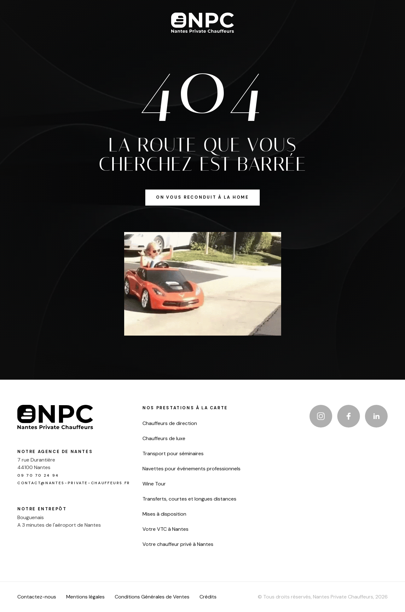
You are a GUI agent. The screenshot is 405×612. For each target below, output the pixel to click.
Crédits (208, 596)
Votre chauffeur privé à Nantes (177, 544)
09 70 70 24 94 (38, 475)
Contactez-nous (36, 596)
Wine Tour (154, 483)
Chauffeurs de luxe (163, 438)
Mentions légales (85, 596)
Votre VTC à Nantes (165, 529)
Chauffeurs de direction (169, 423)
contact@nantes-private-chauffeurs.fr (73, 482)
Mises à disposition (164, 514)
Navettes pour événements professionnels (191, 468)
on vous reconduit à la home (202, 197)
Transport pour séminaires (173, 453)
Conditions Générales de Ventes (152, 596)
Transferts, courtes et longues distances (189, 499)
